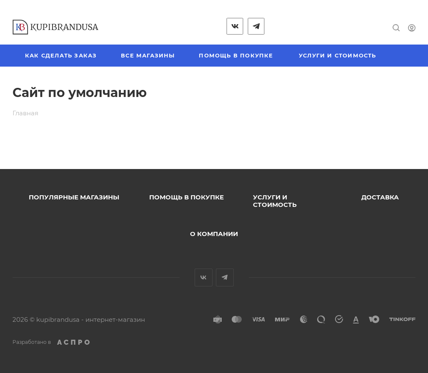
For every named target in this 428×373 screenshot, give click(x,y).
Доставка (380, 197)
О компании (214, 234)
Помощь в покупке (186, 197)
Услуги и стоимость (275, 201)
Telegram (225, 277)
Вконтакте (204, 277)
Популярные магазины (74, 197)
